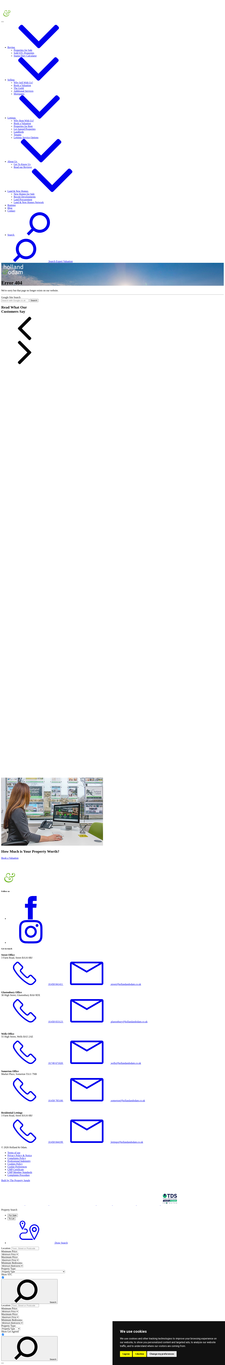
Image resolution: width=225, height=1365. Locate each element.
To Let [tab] (11, 1218)
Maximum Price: (9, 1257)
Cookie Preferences (17, 1166)
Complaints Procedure (18, 1175)
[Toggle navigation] (2, 21)
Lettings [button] (35, 118)
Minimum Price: (9, 1251)
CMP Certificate (15, 1169)
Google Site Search (11, 297)
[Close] (2, 1363)
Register (11, 205)
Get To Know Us (22, 164)
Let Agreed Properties (24, 129)
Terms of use (13, 1152)
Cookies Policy (15, 1164)
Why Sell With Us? (23, 82)
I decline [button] (139, 1354)
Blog (9, 208)
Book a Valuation (22, 85)
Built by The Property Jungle (15, 1180)
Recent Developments (25, 196)
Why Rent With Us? (24, 120)
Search (34, 300)
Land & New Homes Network (29, 202)
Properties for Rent (23, 126)
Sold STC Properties (24, 53)
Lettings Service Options (26, 137)
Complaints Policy (16, 1158)
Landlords (19, 132)
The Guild (19, 88)
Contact (11, 210)
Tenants (17, 134)
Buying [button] (34, 47)
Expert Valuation (64, 261)
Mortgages (19, 93)
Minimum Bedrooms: (12, 1263)
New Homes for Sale (24, 194)
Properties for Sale (23, 50)
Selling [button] (34, 79)
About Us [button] (35, 161)
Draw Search (37, 1242)
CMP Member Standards (19, 1172)
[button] (112, 329)
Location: (6, 1248)
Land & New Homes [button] (41, 191)
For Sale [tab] (12, 1215)
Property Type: (8, 1268)
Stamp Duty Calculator (25, 55)
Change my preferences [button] (162, 1354)
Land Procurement (23, 199)
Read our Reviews (23, 167)
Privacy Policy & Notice (19, 1155)
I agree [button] (126, 1354)
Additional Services (23, 91)
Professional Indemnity (19, 1161)
